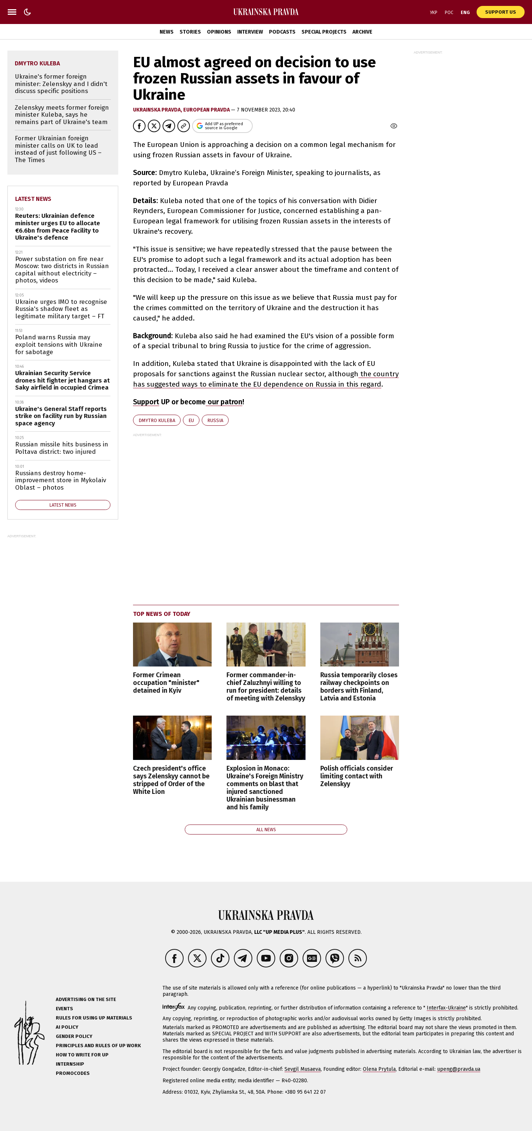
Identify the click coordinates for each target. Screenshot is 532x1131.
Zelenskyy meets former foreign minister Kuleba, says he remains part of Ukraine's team (62, 115)
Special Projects (324, 32)
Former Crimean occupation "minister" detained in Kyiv (166, 683)
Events (64, 1008)
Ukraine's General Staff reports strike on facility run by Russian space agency (61, 416)
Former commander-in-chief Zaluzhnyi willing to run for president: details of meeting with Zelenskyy (265, 686)
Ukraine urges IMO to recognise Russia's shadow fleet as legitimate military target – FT (61, 309)
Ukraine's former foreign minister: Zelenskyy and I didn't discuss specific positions (61, 84)
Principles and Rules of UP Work (98, 1045)
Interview (250, 32)
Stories (190, 32)
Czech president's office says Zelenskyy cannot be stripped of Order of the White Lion (171, 780)
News (167, 32)
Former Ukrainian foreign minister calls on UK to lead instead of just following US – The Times (58, 149)
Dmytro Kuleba (157, 420)
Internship (70, 1064)
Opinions (219, 32)
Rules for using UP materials (94, 1018)
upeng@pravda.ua (458, 1069)
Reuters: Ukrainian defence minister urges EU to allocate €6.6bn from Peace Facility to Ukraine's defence (57, 226)
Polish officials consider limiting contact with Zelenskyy (356, 776)
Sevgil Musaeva (302, 1069)
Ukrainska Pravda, (158, 110)
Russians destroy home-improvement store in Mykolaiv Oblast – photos (60, 480)
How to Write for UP (82, 1055)
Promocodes (73, 1073)
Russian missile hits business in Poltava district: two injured (61, 448)
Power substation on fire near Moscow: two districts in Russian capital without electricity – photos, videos (62, 270)
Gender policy (74, 1036)
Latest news (33, 198)
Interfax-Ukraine (446, 1008)
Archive (362, 32)
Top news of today (161, 613)
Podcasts (282, 32)
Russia (215, 420)
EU (191, 420)
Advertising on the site (86, 999)
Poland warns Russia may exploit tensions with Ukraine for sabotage (58, 344)
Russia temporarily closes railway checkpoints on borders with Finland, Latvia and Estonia (359, 686)
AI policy (67, 1027)
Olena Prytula (379, 1069)
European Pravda (207, 110)
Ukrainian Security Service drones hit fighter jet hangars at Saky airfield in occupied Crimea (62, 380)
